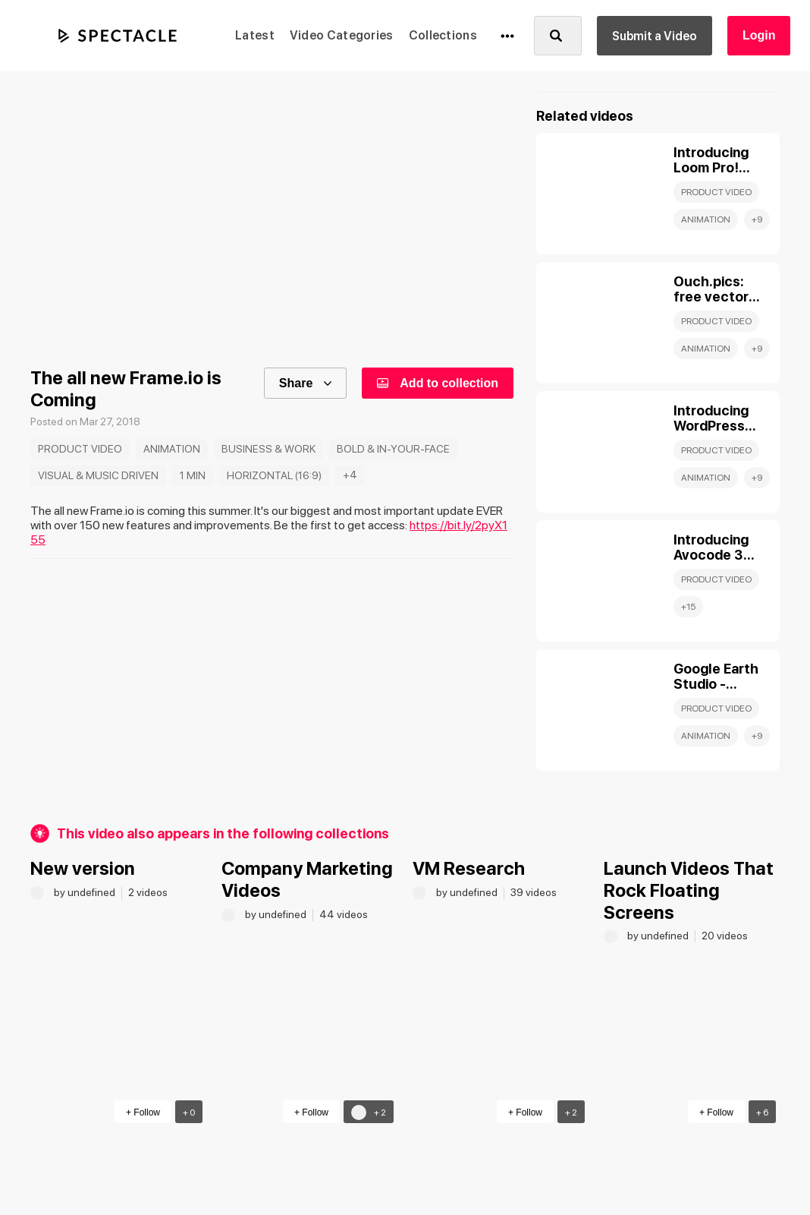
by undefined (86, 892)
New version (82, 868)
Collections (443, 35)
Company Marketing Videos (307, 879)
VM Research (469, 868)
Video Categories (342, 35)
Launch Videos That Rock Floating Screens (689, 890)
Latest (255, 35)
